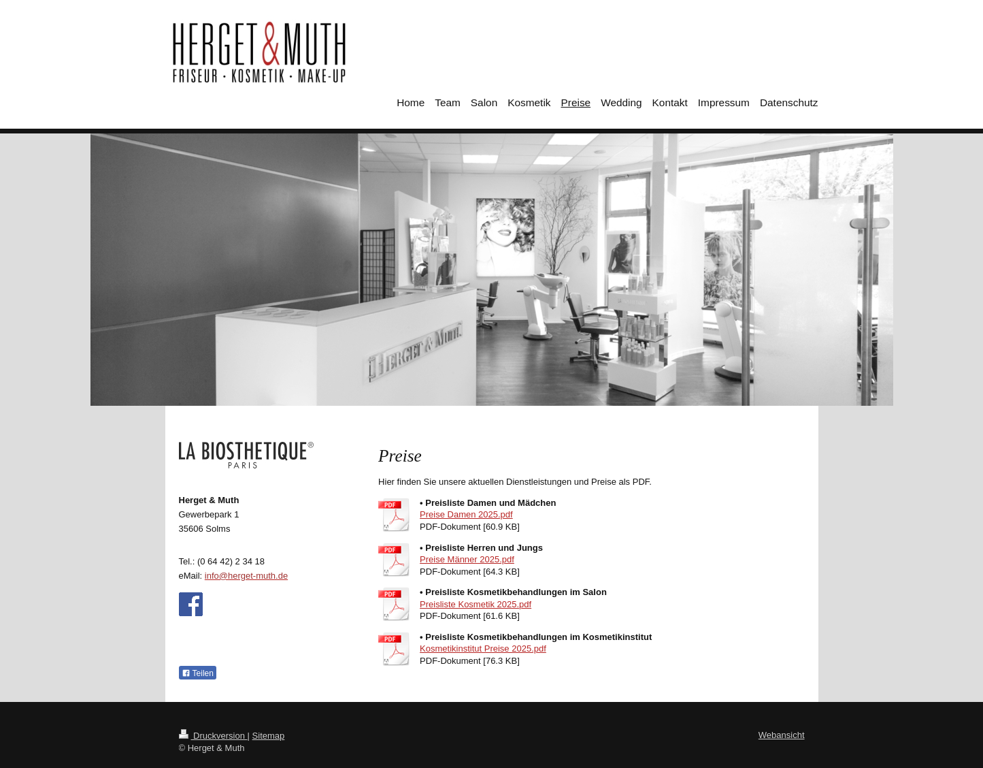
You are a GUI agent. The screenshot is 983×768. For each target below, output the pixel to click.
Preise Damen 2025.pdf (466, 514)
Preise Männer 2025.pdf (467, 559)
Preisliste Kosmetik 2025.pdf (475, 604)
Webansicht (782, 735)
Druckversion (213, 736)
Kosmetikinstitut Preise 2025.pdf (483, 648)
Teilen (198, 673)
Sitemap (268, 736)
